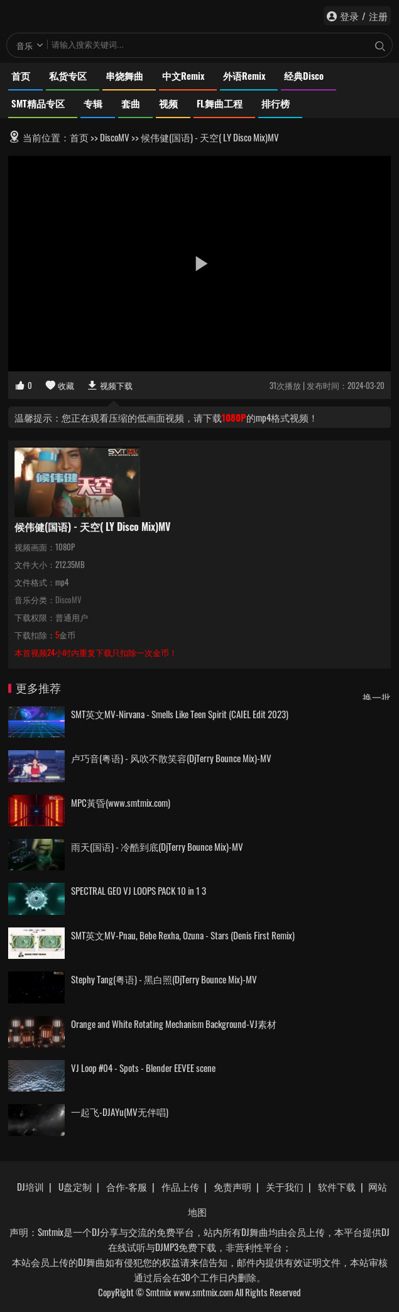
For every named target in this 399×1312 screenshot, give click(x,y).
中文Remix (183, 75)
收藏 (59, 385)
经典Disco (304, 75)
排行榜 (275, 103)
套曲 (130, 103)
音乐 (24, 45)
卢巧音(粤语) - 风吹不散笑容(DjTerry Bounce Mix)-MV (171, 758)
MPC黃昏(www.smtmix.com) (120, 802)
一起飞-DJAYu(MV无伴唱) (119, 1111)
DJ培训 (30, 1186)
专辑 (93, 103)
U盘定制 (75, 1186)
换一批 (377, 697)
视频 (168, 103)
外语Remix (244, 75)
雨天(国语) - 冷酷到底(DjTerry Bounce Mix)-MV (157, 846)
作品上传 (180, 1186)
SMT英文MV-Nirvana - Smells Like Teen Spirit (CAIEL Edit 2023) (179, 714)
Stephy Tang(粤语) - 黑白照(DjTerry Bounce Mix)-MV (164, 979)
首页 (20, 75)
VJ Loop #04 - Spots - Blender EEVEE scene (143, 1067)
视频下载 (110, 385)
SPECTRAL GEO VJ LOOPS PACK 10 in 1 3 (138, 890)
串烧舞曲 (124, 75)
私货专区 (68, 75)
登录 (349, 16)
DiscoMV (114, 137)
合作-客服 (126, 1186)
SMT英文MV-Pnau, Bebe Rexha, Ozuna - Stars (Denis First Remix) (183, 935)
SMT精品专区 (38, 103)
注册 (378, 16)
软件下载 (337, 1186)
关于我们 (284, 1186)
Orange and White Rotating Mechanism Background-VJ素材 (173, 1023)
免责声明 (232, 1186)
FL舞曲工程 (220, 103)
